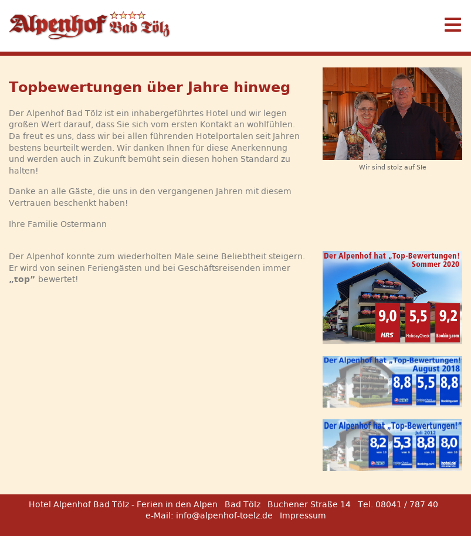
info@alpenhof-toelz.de (224, 515)
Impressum (303, 515)
